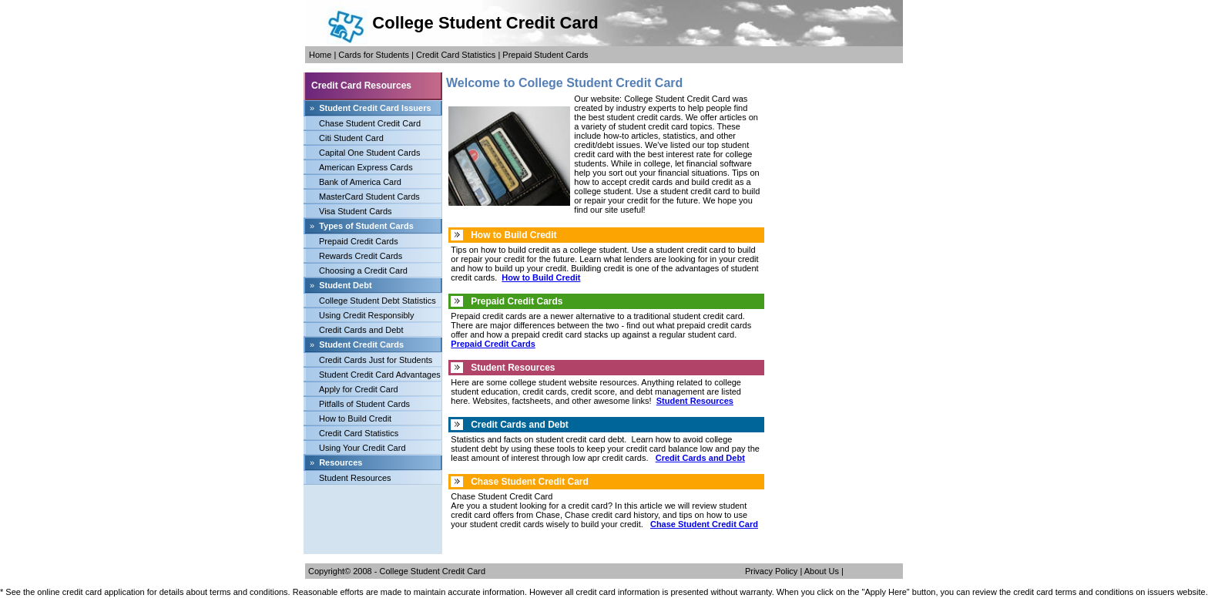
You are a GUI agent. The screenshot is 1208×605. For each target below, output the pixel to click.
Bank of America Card (360, 182)
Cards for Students (373, 54)
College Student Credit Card (433, 571)
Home (320, 54)
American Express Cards (366, 167)
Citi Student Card (351, 138)
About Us (821, 571)
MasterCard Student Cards (369, 196)
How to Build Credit (355, 418)
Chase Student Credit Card (370, 123)
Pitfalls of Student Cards (364, 403)
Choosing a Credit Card (363, 270)
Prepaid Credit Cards (358, 241)
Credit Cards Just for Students (375, 360)
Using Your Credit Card (362, 447)
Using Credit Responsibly (366, 315)
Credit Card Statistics (455, 54)
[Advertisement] (373, 519)
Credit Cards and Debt (361, 329)
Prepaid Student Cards (545, 54)
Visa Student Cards (355, 211)
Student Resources (355, 477)
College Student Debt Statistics (377, 300)
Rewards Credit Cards (360, 255)
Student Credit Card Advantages (380, 374)
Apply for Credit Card (358, 389)
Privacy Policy (771, 571)
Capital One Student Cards (369, 152)
